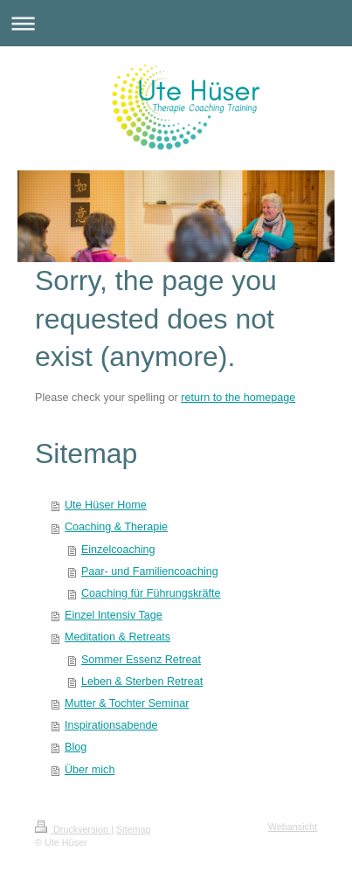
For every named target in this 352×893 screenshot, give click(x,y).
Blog (75, 747)
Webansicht (292, 826)
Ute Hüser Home (106, 505)
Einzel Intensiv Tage (113, 615)
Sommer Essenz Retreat (141, 660)
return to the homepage (238, 397)
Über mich (89, 770)
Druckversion (73, 829)
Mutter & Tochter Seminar (127, 703)
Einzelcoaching (118, 549)
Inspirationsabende (111, 725)
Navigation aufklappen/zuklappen (176, 23)
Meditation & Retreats (117, 637)
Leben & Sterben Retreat (142, 681)
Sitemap (133, 829)
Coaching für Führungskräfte (151, 593)
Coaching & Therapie (116, 527)
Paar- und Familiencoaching (149, 571)
